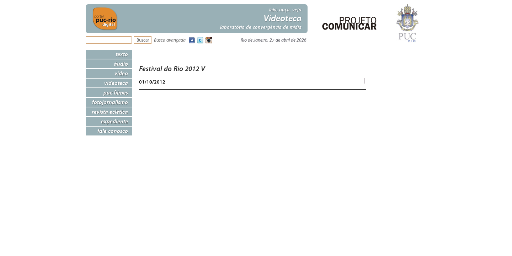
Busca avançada (170, 40)
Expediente (114, 121)
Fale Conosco (112, 131)
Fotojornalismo (110, 102)
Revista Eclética (110, 111)
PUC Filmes (115, 92)
